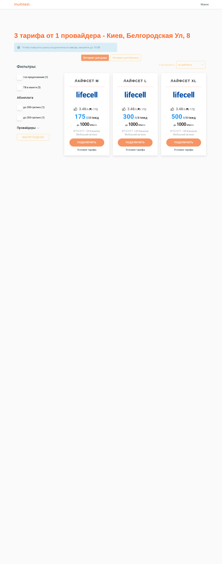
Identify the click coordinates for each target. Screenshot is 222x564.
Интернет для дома (95, 57)
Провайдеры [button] (26, 128)
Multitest (22, 4)
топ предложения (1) (35, 77)
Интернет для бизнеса (126, 57)
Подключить (86, 142)
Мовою (205, 4)
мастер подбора (33, 137)
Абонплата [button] (25, 97)
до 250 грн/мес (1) (34, 117)
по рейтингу (185, 64)
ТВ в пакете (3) (32, 87)
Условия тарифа (86, 149)
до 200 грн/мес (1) (34, 107)
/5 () (88, 109)
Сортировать (167, 64)
